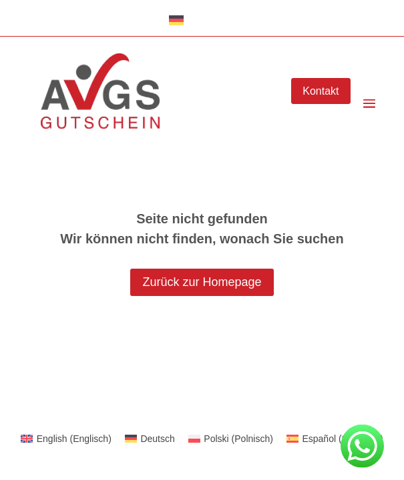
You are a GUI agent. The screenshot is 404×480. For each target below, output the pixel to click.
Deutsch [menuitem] (157, 438)
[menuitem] (66, 438)
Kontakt (320, 91)
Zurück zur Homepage (201, 282)
